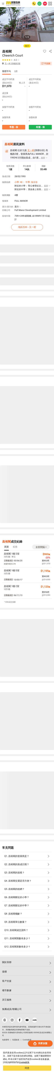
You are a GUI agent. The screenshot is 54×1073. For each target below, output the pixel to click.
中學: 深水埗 (31, 182)
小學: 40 (18, 182)
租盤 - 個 (40, 127)
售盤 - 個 (13, 127)
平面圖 (46, 63)
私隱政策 (15, 1040)
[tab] (6, 547)
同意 (27, 1068)
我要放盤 (40, 1043)
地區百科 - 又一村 (27, 227)
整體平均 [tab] (6, 71)
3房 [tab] (16, 71)
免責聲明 (5, 1040)
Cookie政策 (24, 1062)
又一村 (30, 150)
